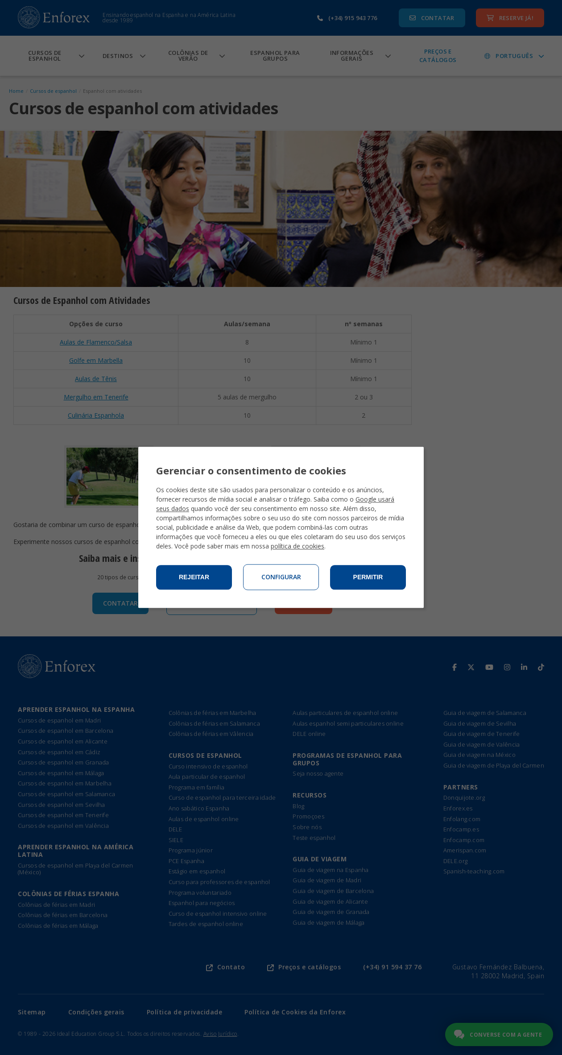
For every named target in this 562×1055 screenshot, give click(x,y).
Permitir (368, 577)
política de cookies (297, 546)
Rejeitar (194, 577)
